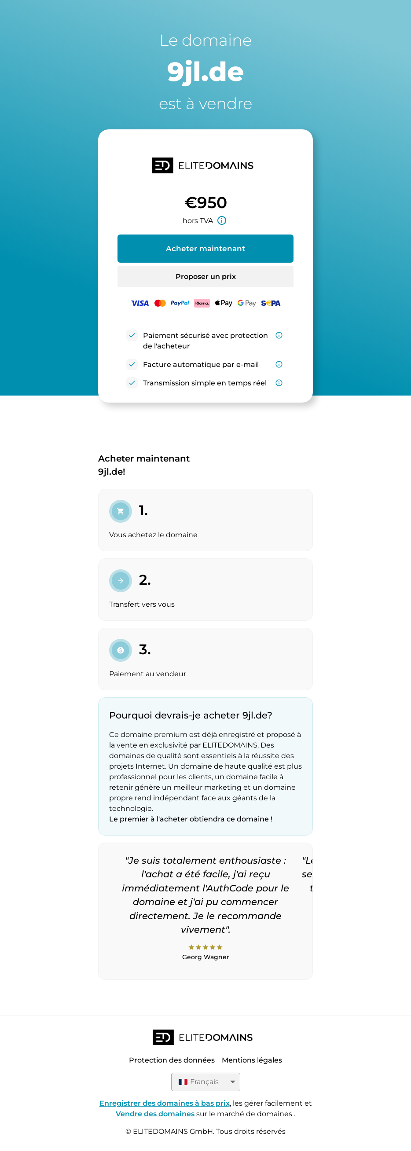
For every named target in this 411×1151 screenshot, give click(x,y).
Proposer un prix (206, 276)
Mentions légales (252, 1060)
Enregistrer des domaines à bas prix (164, 1103)
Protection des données (172, 1060)
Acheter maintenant (205, 248)
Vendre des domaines (155, 1114)
